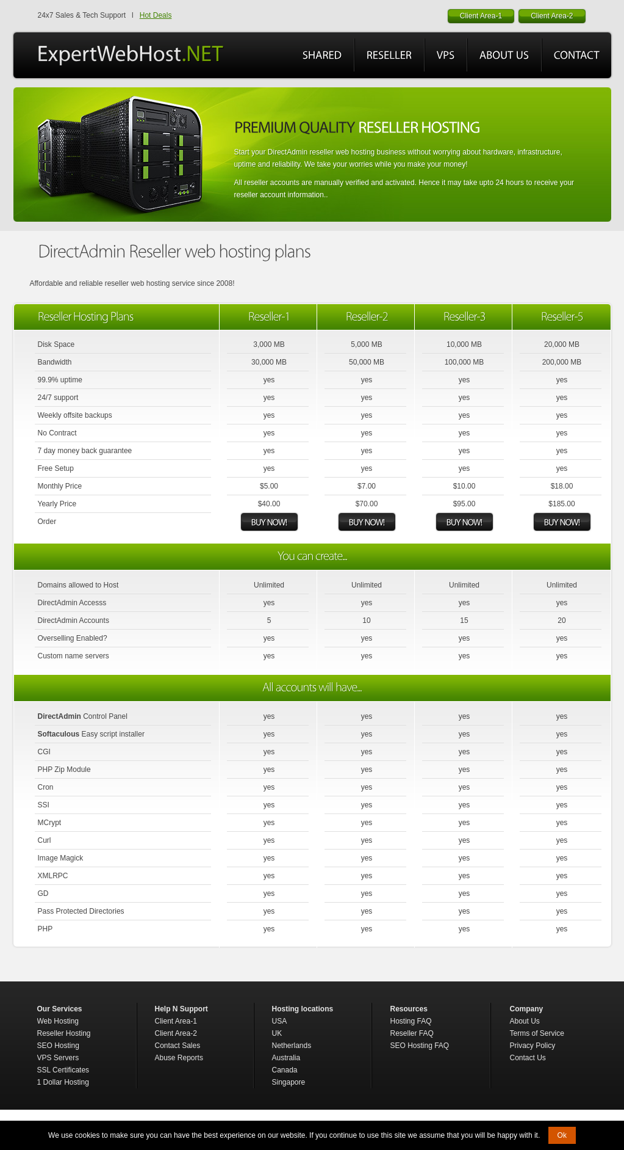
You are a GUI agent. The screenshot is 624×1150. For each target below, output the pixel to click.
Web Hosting (58, 1021)
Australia (286, 1058)
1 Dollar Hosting (63, 1082)
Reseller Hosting (64, 1033)
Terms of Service (537, 1033)
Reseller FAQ (412, 1033)
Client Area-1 (176, 1021)
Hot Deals (156, 15)
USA (279, 1021)
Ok (562, 1135)
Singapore (289, 1082)
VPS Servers (58, 1058)
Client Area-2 (176, 1033)
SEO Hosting (58, 1045)
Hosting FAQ (411, 1021)
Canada (285, 1070)
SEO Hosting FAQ (420, 1045)
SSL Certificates (63, 1070)
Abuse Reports (179, 1058)
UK (277, 1033)
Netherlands (292, 1045)
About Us (525, 1021)
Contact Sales (178, 1045)
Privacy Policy (533, 1045)
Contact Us (528, 1058)
